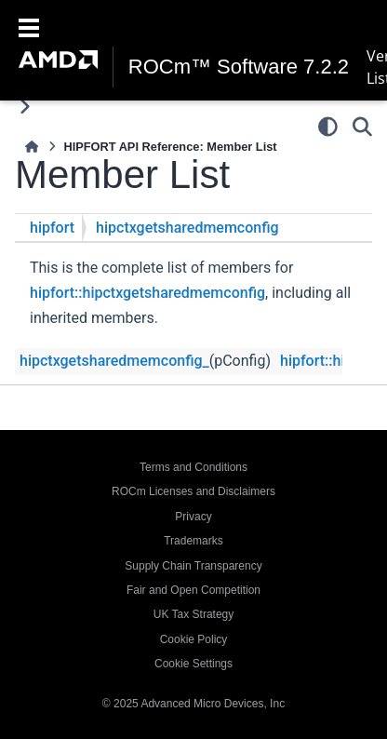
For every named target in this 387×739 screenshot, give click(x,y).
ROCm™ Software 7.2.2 (238, 67)
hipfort (52, 227)
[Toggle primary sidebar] (24, 106)
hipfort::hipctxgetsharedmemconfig (147, 293)
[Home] (31, 146)
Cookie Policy (194, 639)
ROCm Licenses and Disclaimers (193, 491)
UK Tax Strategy (193, 614)
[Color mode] (328, 126)
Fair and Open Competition (193, 590)
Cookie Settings (193, 663)
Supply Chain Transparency (193, 565)
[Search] (362, 126)
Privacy (193, 516)
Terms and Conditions (193, 467)
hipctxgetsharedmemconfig (187, 227)
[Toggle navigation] (29, 26)
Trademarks (193, 540)
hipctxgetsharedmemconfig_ (114, 361)
